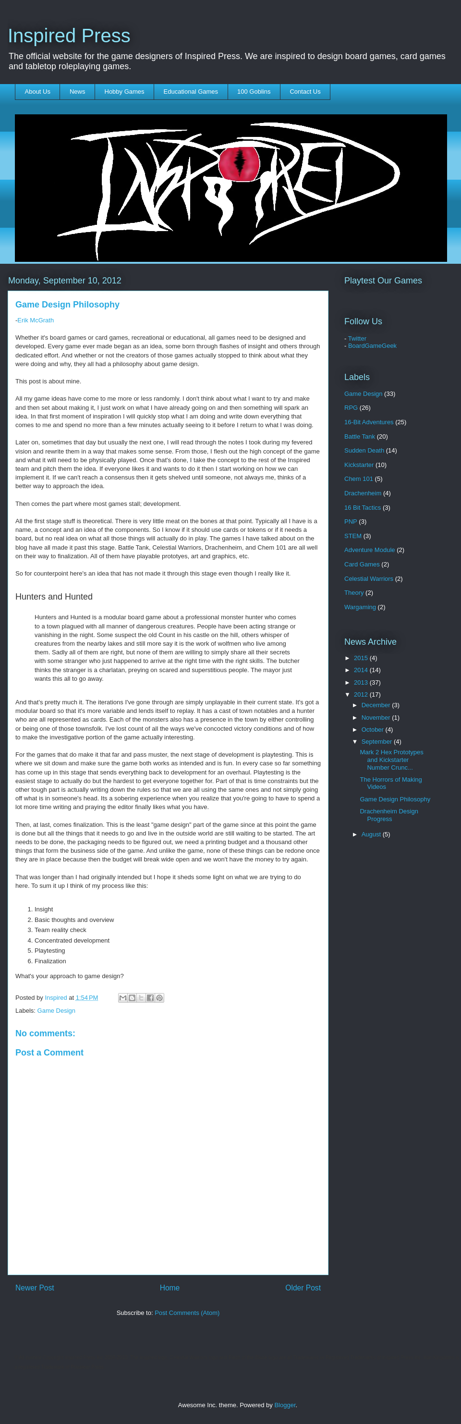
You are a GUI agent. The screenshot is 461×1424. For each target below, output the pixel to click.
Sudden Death (364, 450)
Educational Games (191, 91)
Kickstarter (359, 464)
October (374, 729)
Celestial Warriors (368, 578)
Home (170, 1288)
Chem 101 (358, 478)
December (377, 705)
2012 (362, 694)
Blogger (284, 1405)
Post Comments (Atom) (187, 1312)
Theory (354, 592)
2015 (362, 658)
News (77, 91)
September (378, 741)
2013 (362, 682)
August (372, 834)
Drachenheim (362, 493)
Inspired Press (69, 35)
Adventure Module (369, 549)
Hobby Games (125, 91)
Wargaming (360, 607)
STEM (353, 536)
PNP (350, 521)
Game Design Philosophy (395, 799)
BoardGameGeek (372, 345)
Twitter (357, 338)
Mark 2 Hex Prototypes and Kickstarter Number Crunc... (391, 760)
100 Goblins (253, 91)
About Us (37, 91)
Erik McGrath (35, 320)
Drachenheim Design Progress (389, 815)
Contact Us (305, 91)
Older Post (303, 1288)
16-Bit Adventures (369, 422)
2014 (362, 670)
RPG (351, 407)
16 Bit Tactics (362, 507)
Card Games (362, 564)
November (377, 717)
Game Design (56, 1010)
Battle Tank (359, 436)
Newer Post (34, 1288)
